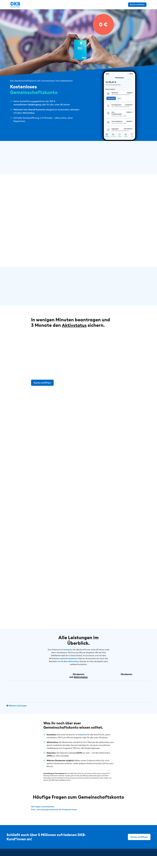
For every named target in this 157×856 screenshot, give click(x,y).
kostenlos (68, 648)
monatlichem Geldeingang (27, 104)
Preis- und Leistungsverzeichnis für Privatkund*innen (55, 808)
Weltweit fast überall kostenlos (29, 109)
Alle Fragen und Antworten (43, 805)
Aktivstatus (28, 112)
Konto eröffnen (141, 4)
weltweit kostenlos (68, 657)
